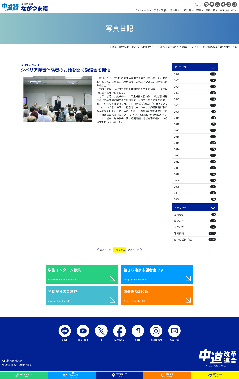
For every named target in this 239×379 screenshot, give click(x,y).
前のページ (105, 249)
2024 (195, 86)
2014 (195, 149)
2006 (195, 199)
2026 (195, 74)
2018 (195, 124)
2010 (195, 174)
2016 (195, 136)
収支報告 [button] (189, 10)
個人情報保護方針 (12, 360)
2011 (195, 168)
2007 (195, 193)
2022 (195, 99)
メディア (195, 227)
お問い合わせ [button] (226, 10)
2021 (195, 105)
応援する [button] (210, 10)
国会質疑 (195, 221)
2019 (195, 118)
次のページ (133, 249)
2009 (195, 180)
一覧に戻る (119, 249)
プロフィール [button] (141, 10)
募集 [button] (198, 10)
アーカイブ (180, 67)
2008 (195, 186)
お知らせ (195, 214)
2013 (195, 155)
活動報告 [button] (175, 10)
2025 (195, 80)
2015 (195, 143)
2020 (195, 111)
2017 (195, 130)
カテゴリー (180, 207)
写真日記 (195, 233)
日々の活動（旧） (195, 239)
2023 (195, 93)
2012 (195, 161)
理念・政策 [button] (160, 10)
